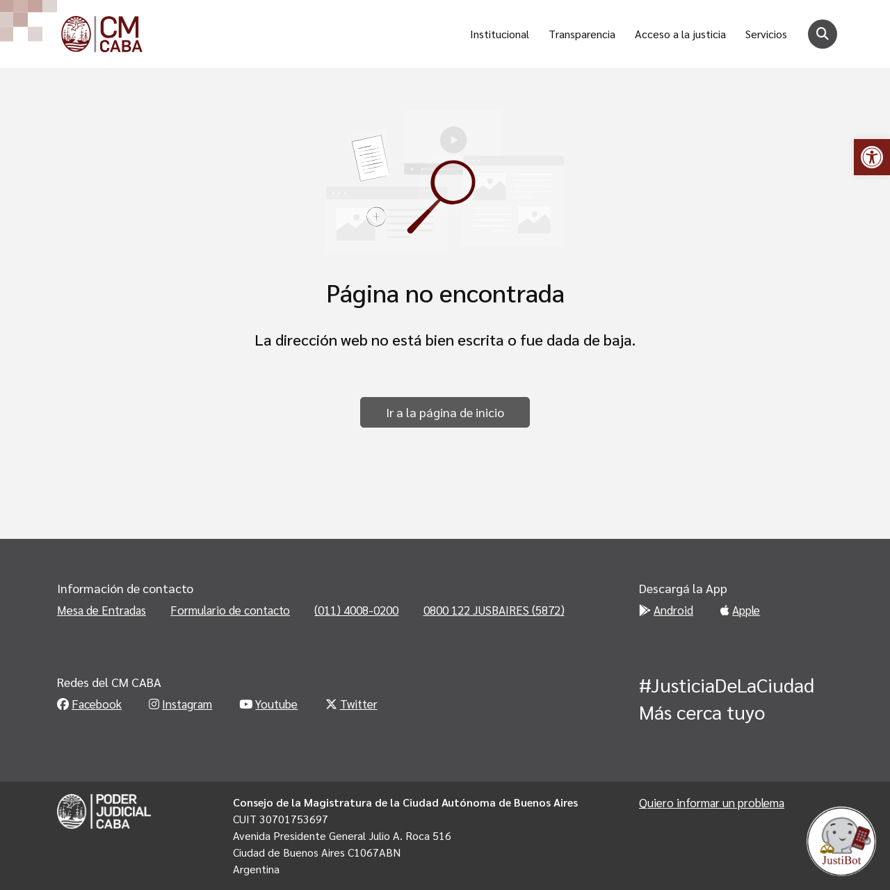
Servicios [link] (766, 33)
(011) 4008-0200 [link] (356, 609)
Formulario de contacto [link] (230, 609)
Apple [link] (740, 609)
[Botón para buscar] (822, 34)
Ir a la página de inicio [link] (445, 412)
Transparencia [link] (582, 33)
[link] (872, 157)
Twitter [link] (351, 703)
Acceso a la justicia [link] (680, 33)
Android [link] (666, 609)
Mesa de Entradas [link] (101, 609)
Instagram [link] (180, 703)
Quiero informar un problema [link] (711, 802)
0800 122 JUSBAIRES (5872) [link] (494, 609)
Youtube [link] (268, 703)
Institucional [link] (499, 33)
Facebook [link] (89, 703)
